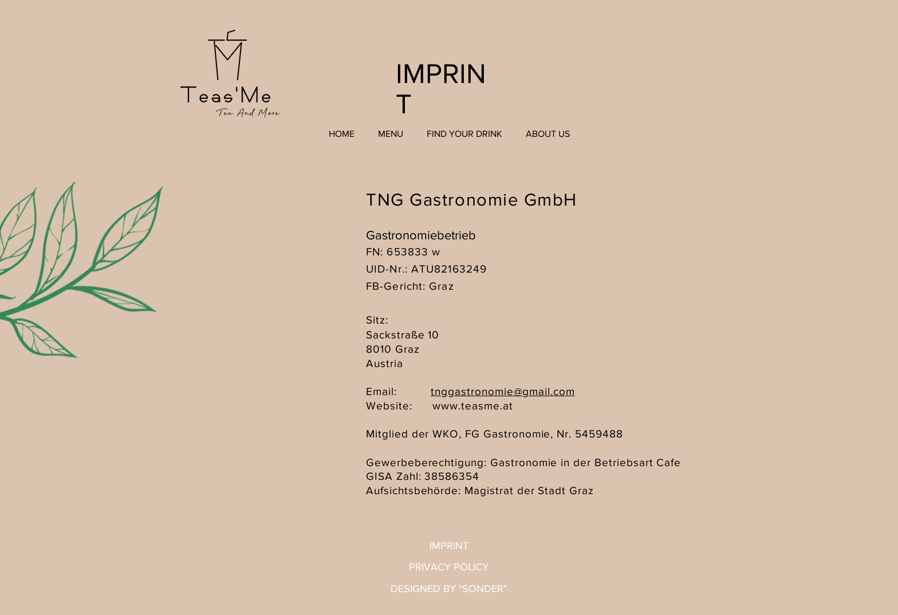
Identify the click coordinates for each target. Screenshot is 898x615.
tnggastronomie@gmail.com (503, 391)
